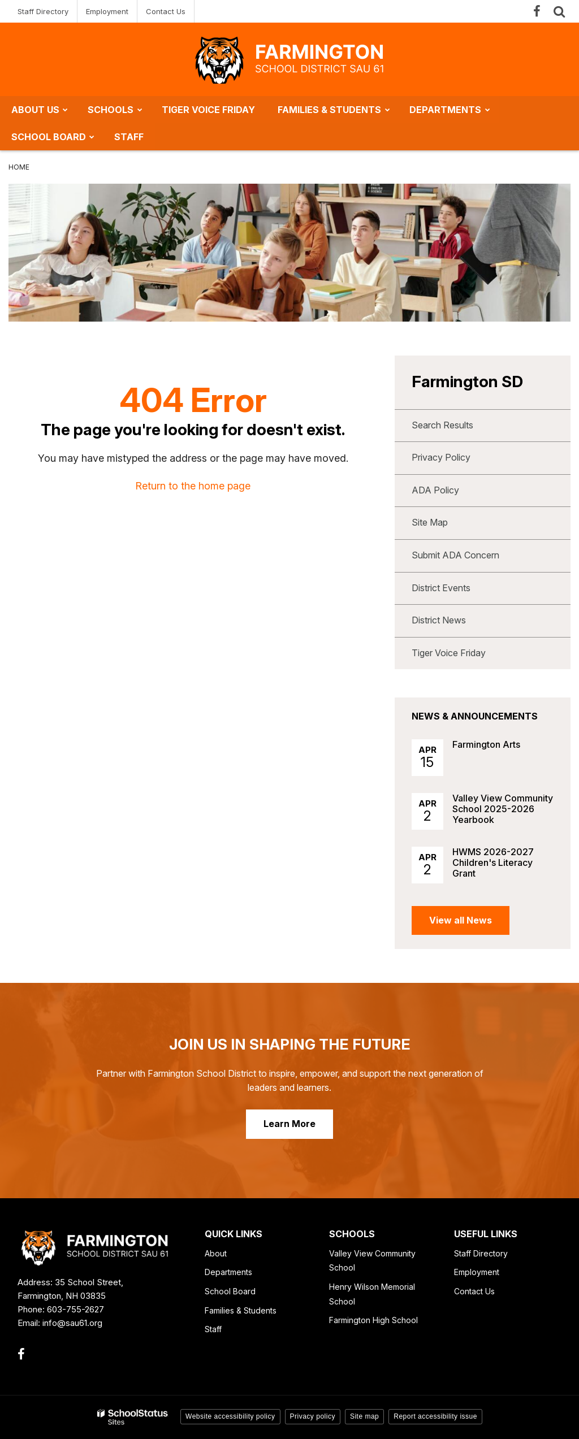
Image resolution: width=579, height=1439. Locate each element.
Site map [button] (364, 1416)
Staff (213, 1329)
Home (18, 167)
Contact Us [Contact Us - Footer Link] (474, 1291)
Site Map (430, 522)
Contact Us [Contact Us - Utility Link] (165, 11)
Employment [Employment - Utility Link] (107, 11)
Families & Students (240, 1310)
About (216, 1253)
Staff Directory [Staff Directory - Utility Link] (43, 11)
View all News (460, 920)
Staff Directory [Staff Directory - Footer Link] (481, 1253)
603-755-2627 (75, 1309)
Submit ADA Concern (455, 555)
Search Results (442, 425)
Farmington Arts (486, 744)
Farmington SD (467, 381)
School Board (230, 1291)
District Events (441, 587)
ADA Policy (435, 490)
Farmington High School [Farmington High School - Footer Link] (373, 1320)
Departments (228, 1272)
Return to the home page (192, 486)
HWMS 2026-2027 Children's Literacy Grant (493, 862)
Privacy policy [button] (312, 1416)
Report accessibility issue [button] (435, 1416)
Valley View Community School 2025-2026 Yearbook (502, 808)
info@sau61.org (72, 1322)
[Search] (559, 11)
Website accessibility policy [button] (230, 1416)
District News (439, 620)
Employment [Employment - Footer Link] (476, 1272)
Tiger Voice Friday (449, 652)
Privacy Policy (441, 457)
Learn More (289, 1123)
